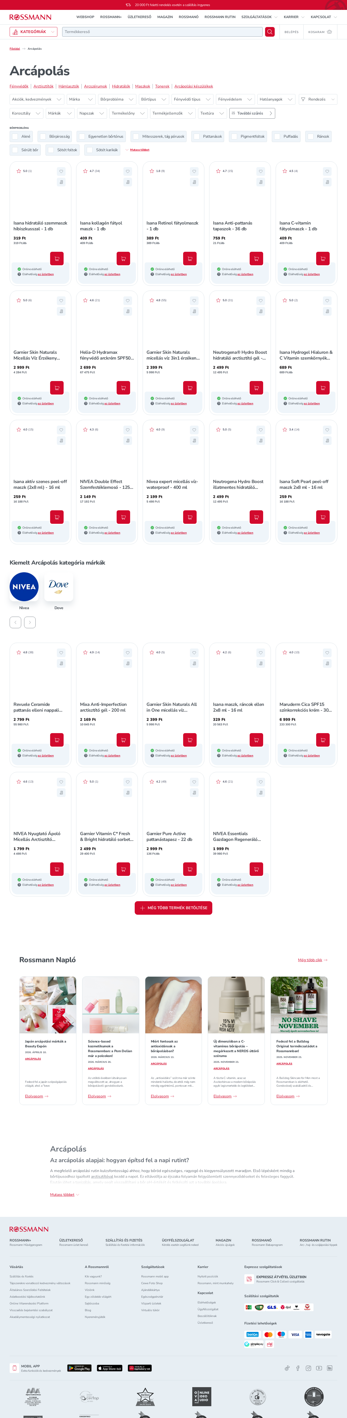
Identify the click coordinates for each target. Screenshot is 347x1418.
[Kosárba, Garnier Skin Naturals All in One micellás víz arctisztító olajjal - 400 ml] (190, 740)
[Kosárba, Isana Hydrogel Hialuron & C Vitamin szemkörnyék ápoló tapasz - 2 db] (323, 387)
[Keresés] (270, 32)
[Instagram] (308, 1368)
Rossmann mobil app (155, 1276)
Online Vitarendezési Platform (29, 1303)
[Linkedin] (330, 1368)
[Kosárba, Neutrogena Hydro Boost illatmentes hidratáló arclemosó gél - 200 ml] (256, 517)
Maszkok (142, 86)
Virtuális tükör (150, 1310)
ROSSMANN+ (111, 17)
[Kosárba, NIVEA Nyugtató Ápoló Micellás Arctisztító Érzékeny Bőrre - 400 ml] (57, 869)
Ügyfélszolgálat (208, 1309)
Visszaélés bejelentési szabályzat (31, 1310)
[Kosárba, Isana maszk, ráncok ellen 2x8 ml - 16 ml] (256, 740)
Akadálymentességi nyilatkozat (30, 1317)
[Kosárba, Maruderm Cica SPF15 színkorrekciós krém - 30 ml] (323, 740)
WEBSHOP (85, 17)
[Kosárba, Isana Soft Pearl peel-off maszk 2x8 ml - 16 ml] (323, 517)
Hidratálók (121, 86)
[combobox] (162, 32)
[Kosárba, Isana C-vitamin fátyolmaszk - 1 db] (323, 258)
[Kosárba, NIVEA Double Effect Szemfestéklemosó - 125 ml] (123, 517)
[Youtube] (319, 1368)
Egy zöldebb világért (98, 1297)
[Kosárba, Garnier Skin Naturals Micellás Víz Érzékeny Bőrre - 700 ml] (57, 387)
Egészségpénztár (152, 1297)
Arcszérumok (95, 86)
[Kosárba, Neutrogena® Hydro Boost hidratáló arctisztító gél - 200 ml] (256, 387)
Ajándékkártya (150, 1290)
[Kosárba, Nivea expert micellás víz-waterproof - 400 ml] (190, 517)
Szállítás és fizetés (21, 1276)
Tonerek (162, 86)
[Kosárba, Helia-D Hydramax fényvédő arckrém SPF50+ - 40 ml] (123, 387)
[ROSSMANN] (29, 1229)
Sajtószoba (92, 1303)
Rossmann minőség (97, 1283)
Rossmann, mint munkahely (216, 1283)
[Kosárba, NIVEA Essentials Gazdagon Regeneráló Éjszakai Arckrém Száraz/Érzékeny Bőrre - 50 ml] (256, 869)
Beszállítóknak (207, 1316)
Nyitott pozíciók (208, 1276)
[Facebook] (298, 1368)
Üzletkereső (205, 1323)
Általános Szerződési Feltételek (30, 1290)
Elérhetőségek (207, 1302)
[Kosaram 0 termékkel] (320, 32)
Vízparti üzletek (151, 1303)
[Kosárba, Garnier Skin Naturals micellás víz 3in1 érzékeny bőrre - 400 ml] (190, 387)
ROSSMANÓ (189, 17)
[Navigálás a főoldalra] (30, 17)
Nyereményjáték (95, 1317)
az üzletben (46, 274)
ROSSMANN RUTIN (220, 17)
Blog (88, 1310)
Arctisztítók (43, 86)
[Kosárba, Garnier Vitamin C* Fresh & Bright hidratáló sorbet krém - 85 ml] (123, 869)
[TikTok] (287, 1368)
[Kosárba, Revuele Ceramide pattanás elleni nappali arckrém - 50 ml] (57, 740)
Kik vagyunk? (93, 1276)
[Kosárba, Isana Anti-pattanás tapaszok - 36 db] (256, 258)
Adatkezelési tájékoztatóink (27, 1297)
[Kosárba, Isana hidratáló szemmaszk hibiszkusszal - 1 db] (57, 258)
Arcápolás (33, 1059)
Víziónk (89, 1290)
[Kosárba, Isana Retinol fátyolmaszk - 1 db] (190, 258)
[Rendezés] (318, 99)
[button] (259, 17)
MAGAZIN (165, 17)
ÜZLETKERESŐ (139, 17)
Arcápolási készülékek (193, 86)
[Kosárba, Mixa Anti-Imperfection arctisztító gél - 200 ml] (123, 740)
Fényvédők (19, 86)
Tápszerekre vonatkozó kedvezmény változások (40, 1283)
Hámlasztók (69, 86)
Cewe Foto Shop (152, 1283)
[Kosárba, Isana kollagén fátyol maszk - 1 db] (123, 258)
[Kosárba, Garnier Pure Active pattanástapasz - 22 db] (190, 869)
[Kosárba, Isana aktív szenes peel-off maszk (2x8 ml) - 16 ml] (57, 517)
